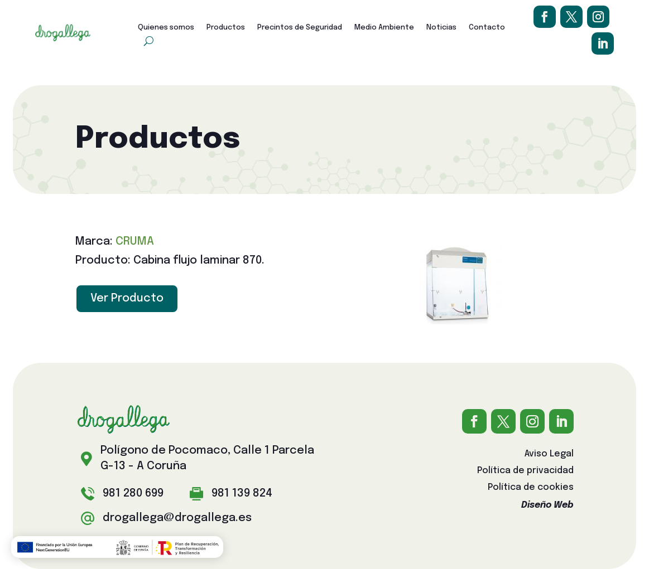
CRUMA (135, 241)
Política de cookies (531, 488)
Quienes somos (166, 27)
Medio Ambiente (384, 27)
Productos (225, 27)
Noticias (441, 27)
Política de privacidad (525, 471)
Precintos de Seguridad (299, 27)
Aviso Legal (549, 454)
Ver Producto (127, 298)
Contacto (487, 27)
